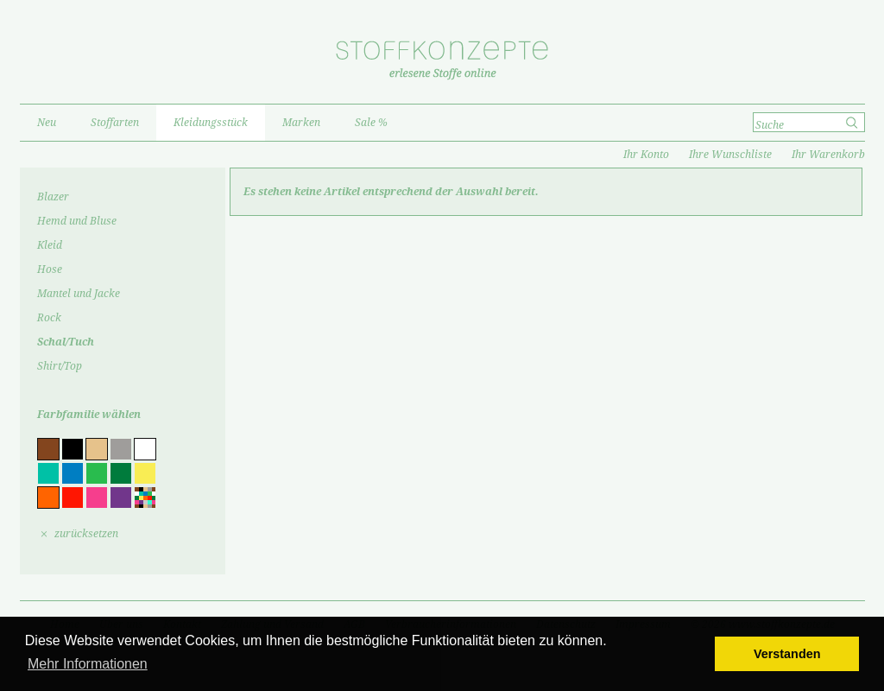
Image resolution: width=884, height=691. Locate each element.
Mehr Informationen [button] (88, 663)
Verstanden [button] (787, 654)
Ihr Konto (646, 155)
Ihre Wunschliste (730, 155)
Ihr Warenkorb (828, 155)
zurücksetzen (86, 534)
